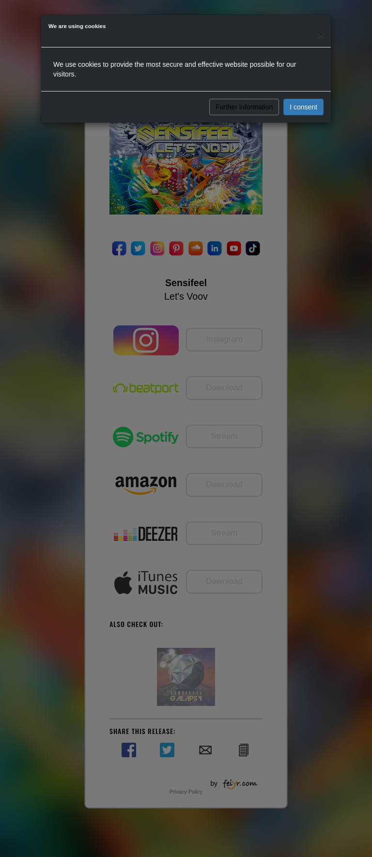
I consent (303, 107)
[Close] (321, 35)
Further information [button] (244, 107)
